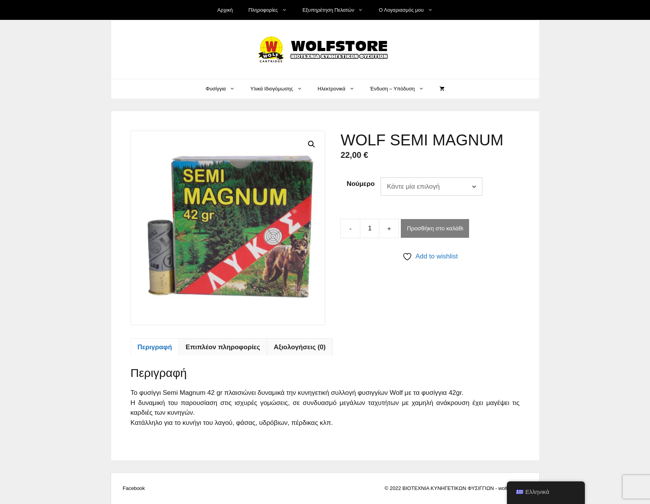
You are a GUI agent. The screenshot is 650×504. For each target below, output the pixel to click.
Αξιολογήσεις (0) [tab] (300, 347)
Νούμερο (361, 183)
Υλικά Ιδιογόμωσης (280, 89)
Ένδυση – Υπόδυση (401, 89)
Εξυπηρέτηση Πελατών (337, 10)
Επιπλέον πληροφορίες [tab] (223, 347)
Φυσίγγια (224, 89)
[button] (312, 144)
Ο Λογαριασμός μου (409, 10)
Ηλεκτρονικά (340, 89)
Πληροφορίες (271, 10)
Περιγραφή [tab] (155, 347)
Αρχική (225, 10)
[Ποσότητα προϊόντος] (369, 228)
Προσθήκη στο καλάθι (435, 228)
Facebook (134, 488)
